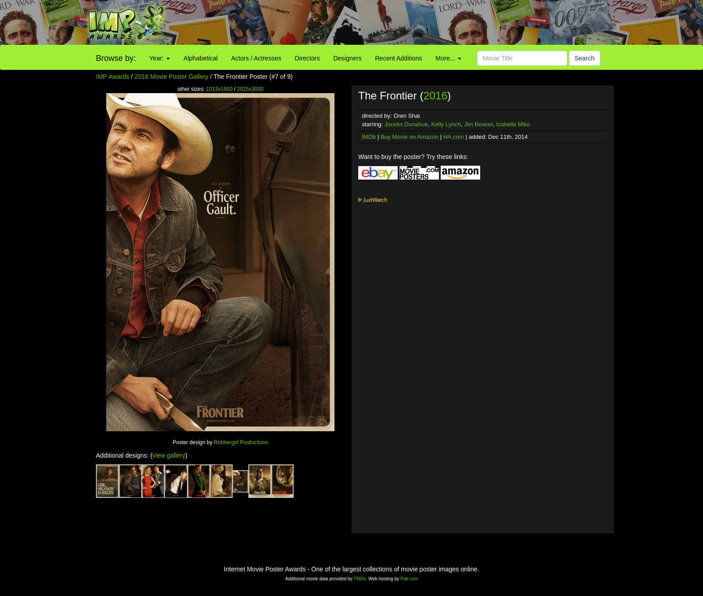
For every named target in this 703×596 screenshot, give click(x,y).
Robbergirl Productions (241, 442)
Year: (159, 58)
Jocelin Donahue (406, 124)
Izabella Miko (513, 124)
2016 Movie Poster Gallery (171, 76)
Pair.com (409, 578)
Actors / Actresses (256, 58)
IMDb (369, 136)
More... (448, 58)
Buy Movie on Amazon (409, 136)
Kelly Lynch (446, 124)
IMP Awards (112, 76)
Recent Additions (398, 58)
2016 (435, 96)
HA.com (453, 136)
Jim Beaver (478, 124)
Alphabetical (200, 58)
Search (585, 58)
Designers (347, 58)
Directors (307, 58)
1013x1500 (219, 89)
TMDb (360, 578)
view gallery (168, 455)
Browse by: (116, 58)
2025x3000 (250, 89)
